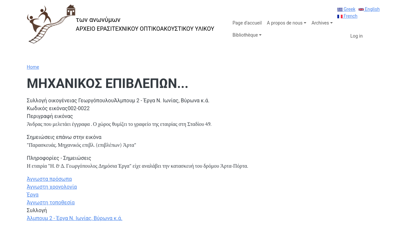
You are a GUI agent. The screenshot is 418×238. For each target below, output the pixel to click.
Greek (346, 9)
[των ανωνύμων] (120, 24)
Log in (356, 36)
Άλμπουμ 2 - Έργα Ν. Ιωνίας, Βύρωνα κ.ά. (74, 218)
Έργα (33, 195)
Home (33, 67)
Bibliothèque (245, 35)
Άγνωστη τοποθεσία (51, 202)
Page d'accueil (247, 23)
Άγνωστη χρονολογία (52, 187)
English (369, 9)
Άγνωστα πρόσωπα (49, 179)
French (347, 16)
